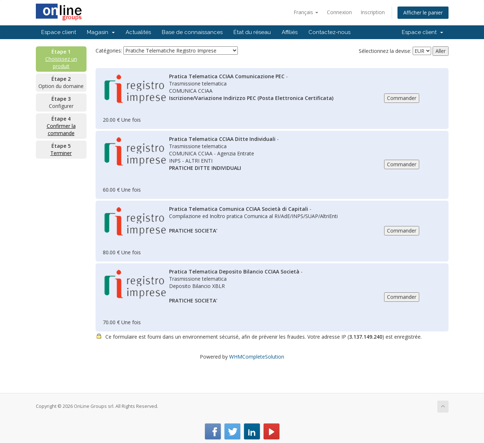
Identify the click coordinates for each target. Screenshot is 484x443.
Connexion (339, 12)
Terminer (61, 153)
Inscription (373, 12)
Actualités (138, 32)
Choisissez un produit (61, 62)
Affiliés (290, 32)
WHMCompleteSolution (256, 356)
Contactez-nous (329, 32)
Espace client (58, 32)
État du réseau (252, 32)
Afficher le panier (423, 12)
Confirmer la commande (61, 129)
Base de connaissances (192, 32)
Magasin (101, 32)
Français (306, 12)
